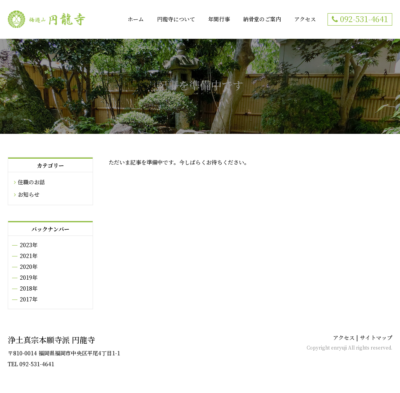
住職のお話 (31, 182)
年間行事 (219, 19)
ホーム (136, 19)
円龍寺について (176, 19)
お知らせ (29, 194)
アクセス (305, 19)
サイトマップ (376, 337)
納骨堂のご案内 (262, 19)
